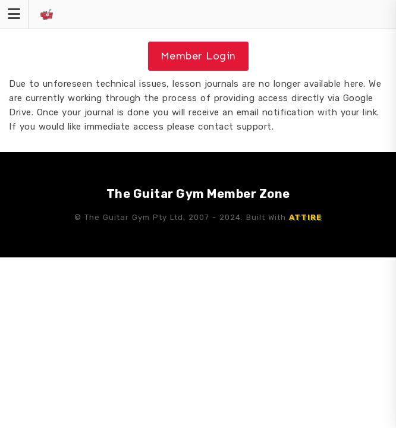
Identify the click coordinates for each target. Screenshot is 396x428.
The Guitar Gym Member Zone (198, 194)
